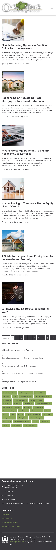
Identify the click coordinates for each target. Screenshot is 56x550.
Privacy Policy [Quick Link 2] (7, 518)
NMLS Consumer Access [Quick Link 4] (11, 526)
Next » (52, 337)
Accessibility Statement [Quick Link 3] (10, 522)
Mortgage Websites (17, 542)
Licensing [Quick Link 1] (5, 515)
